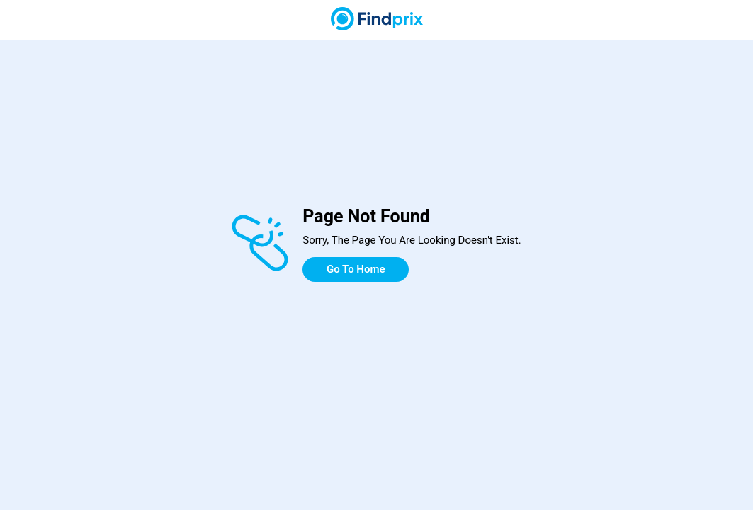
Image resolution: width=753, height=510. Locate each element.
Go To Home (356, 269)
